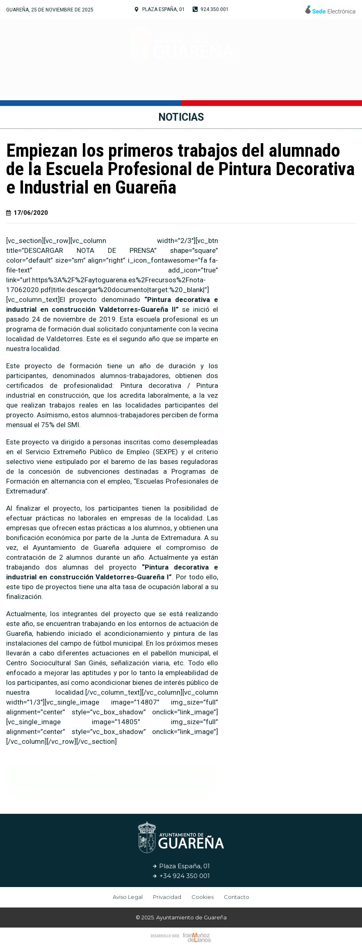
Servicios (244, 87)
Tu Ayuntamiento (93, 88)
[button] (195, 778)
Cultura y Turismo (178, 88)
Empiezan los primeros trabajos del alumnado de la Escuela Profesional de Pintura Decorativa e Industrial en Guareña (180, 169)
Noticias (288, 87)
